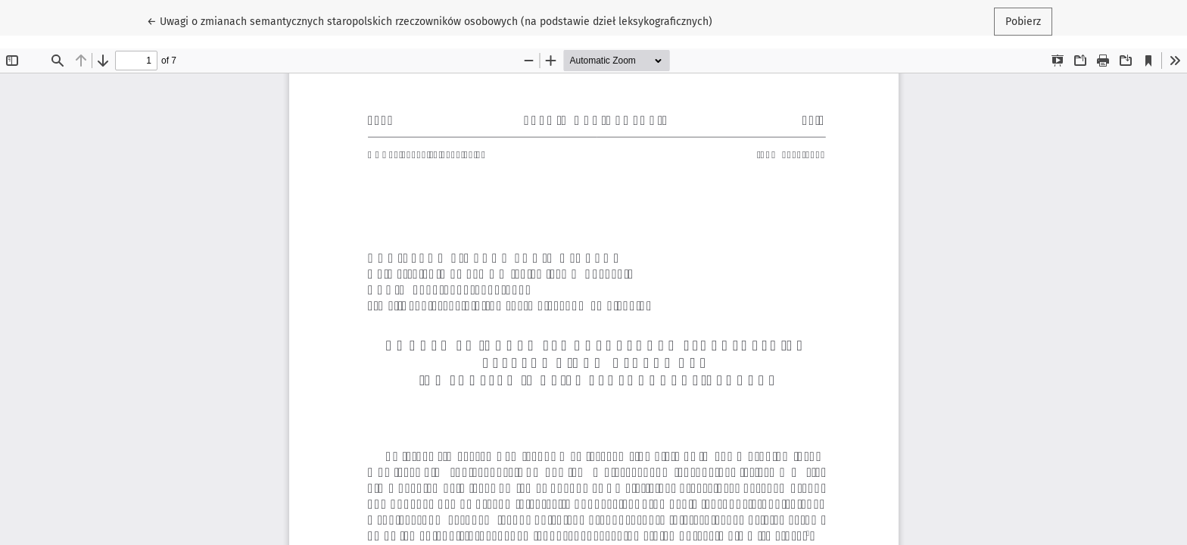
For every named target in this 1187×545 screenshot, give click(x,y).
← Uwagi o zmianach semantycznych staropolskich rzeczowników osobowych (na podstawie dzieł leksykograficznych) (429, 20)
